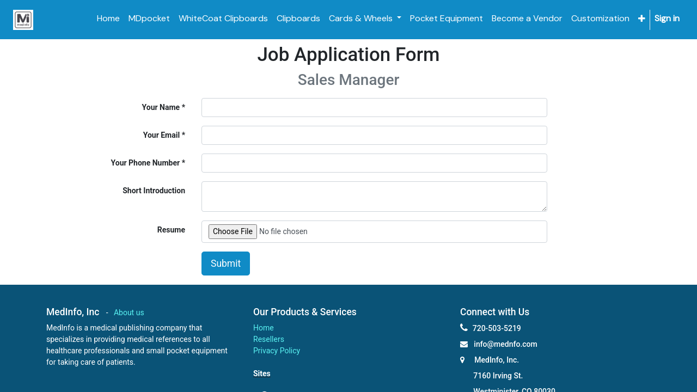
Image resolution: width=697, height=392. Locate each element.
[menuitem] (108, 18)
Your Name (161, 107)
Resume (171, 229)
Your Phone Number (145, 162)
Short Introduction (154, 190)
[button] (642, 19)
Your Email (161, 135)
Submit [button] (226, 263)
